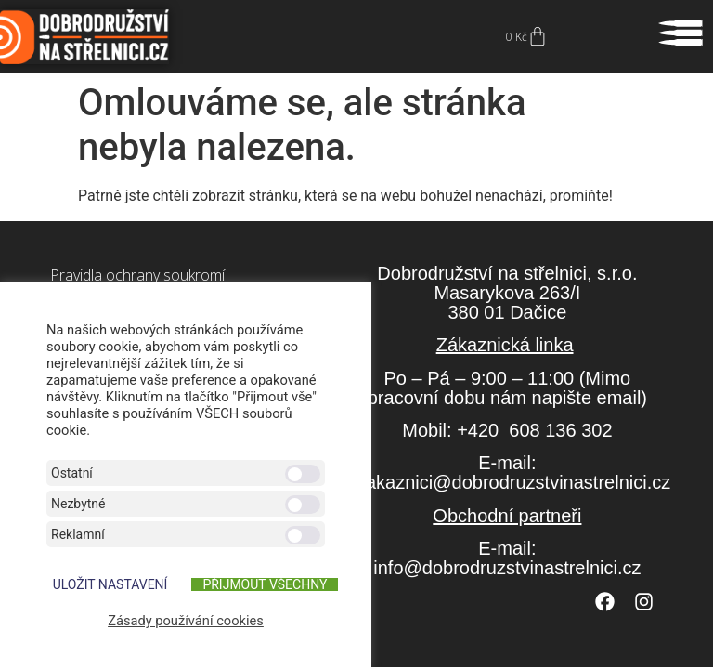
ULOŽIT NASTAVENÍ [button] (110, 584)
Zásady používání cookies (186, 620)
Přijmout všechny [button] (264, 584)
